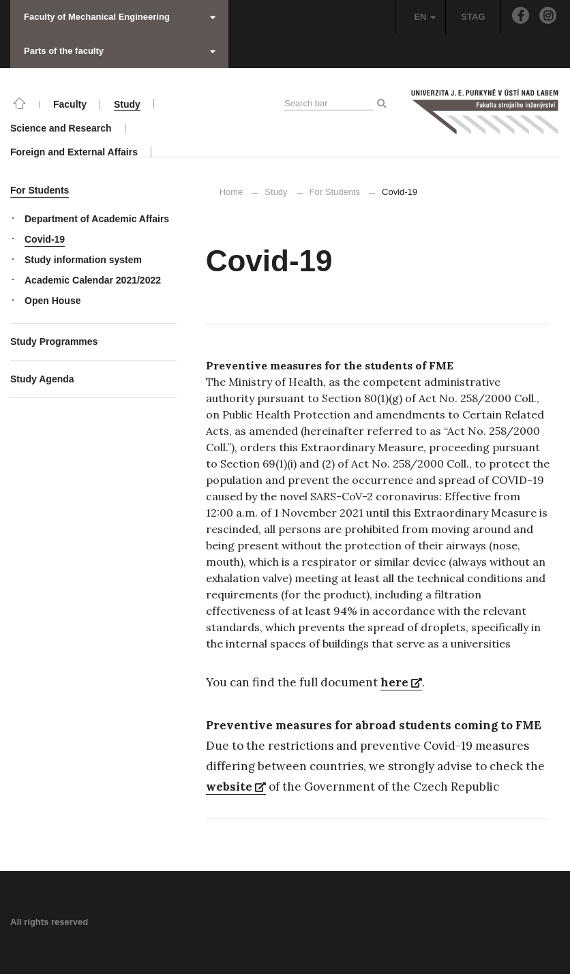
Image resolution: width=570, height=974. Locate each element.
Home (231, 192)
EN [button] (425, 17)
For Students (335, 192)
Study (276, 192)
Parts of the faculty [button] (119, 51)
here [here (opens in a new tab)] (401, 682)
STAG (473, 17)
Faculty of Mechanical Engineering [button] (119, 17)
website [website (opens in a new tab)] (236, 786)
